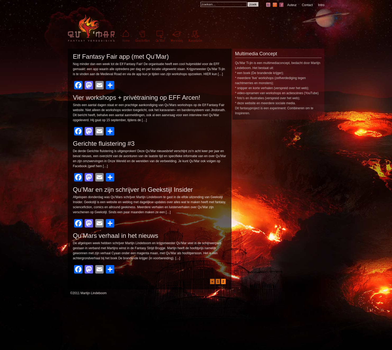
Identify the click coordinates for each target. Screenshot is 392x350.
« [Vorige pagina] (212, 281)
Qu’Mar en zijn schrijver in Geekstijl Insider (133, 189)
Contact (307, 5)
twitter (268, 5)
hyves (275, 5)
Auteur (292, 5)
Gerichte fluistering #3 (104, 143)
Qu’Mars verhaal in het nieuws (115, 235)
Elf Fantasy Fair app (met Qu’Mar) (121, 56)
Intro (321, 5)
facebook (281, 5)
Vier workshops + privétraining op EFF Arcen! (136, 97)
